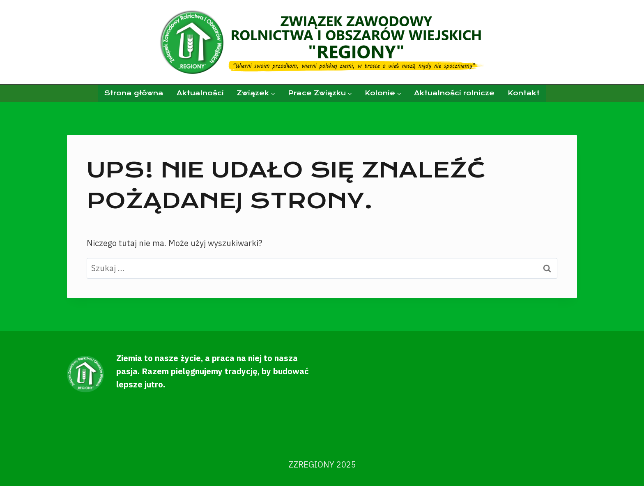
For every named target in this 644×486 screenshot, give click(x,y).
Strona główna (133, 93)
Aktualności (200, 93)
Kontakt (524, 93)
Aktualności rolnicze (454, 93)
